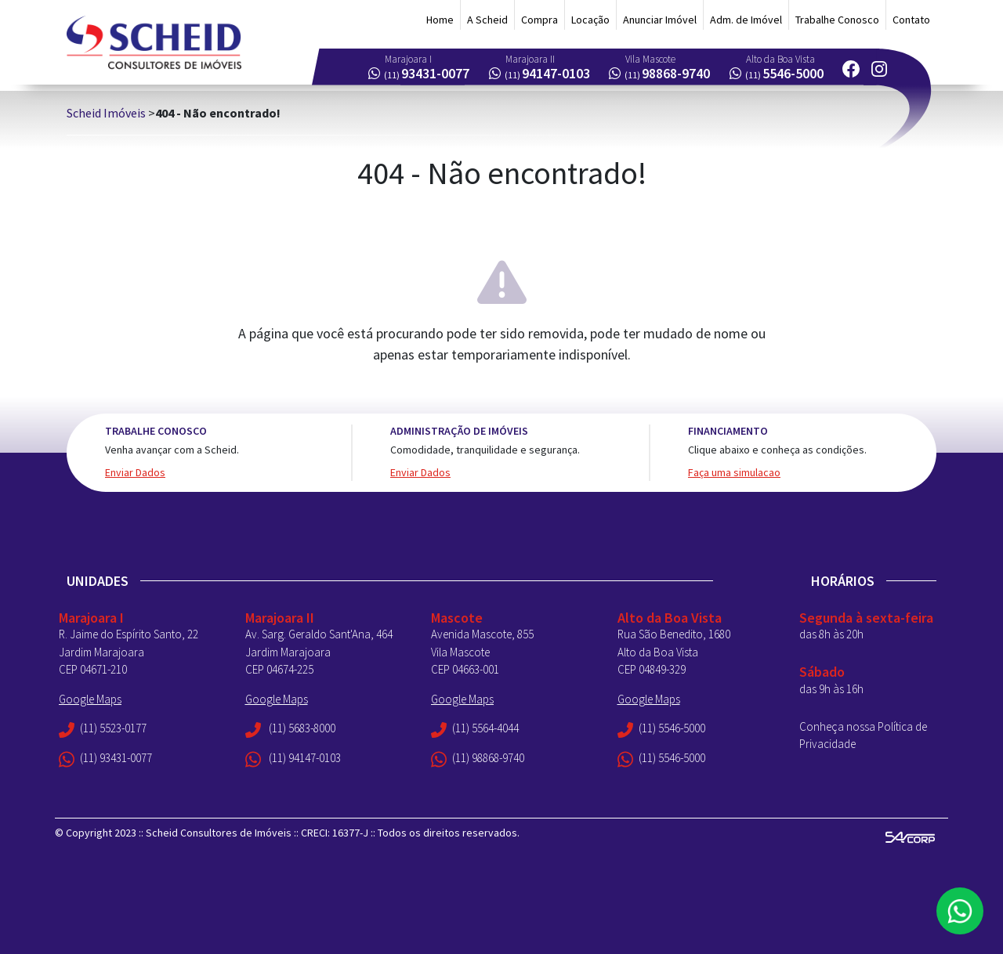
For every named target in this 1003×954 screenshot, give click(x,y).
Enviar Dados (135, 472)
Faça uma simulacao (734, 472)
